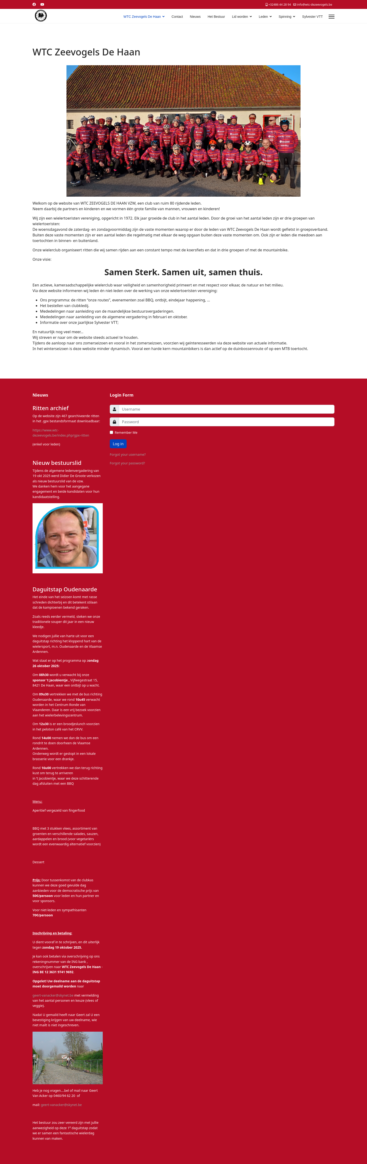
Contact (177, 16)
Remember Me (126, 432)
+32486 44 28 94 (279, 5)
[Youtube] (42, 4)
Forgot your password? (127, 463)
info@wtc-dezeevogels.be (314, 5)
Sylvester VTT (312, 16)
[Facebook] (34, 4)
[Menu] (331, 17)
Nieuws (195, 16)
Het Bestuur (216, 16)
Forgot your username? (128, 454)
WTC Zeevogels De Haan (142, 16)
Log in (118, 443)
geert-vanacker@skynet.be (53, 995)
